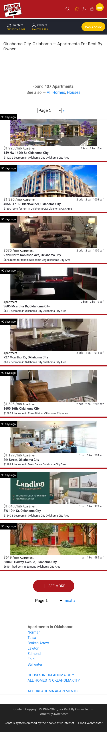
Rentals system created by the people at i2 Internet (39, 722)
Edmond (34, 652)
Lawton (33, 647)
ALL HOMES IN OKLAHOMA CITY (54, 679)
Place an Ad (93, 25)
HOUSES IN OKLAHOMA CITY (51, 674)
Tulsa (32, 636)
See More (53, 585)
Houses (73, 91)
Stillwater (35, 663)
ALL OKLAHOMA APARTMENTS (52, 690)
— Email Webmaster (89, 722)
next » (70, 599)
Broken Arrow (38, 642)
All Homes (56, 91)
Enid (31, 658)
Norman (34, 631)
